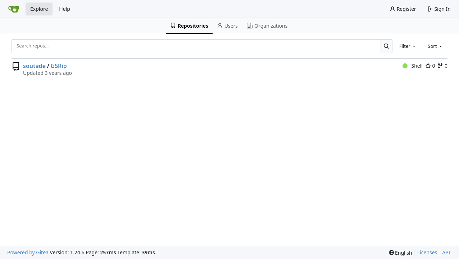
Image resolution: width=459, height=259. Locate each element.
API (446, 252)
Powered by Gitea (28, 252)
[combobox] (408, 46)
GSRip (59, 65)
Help (64, 8)
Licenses (427, 252)
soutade (34, 65)
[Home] (14, 9)
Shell (413, 65)
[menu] (400, 252)
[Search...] (386, 46)
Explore (39, 8)
